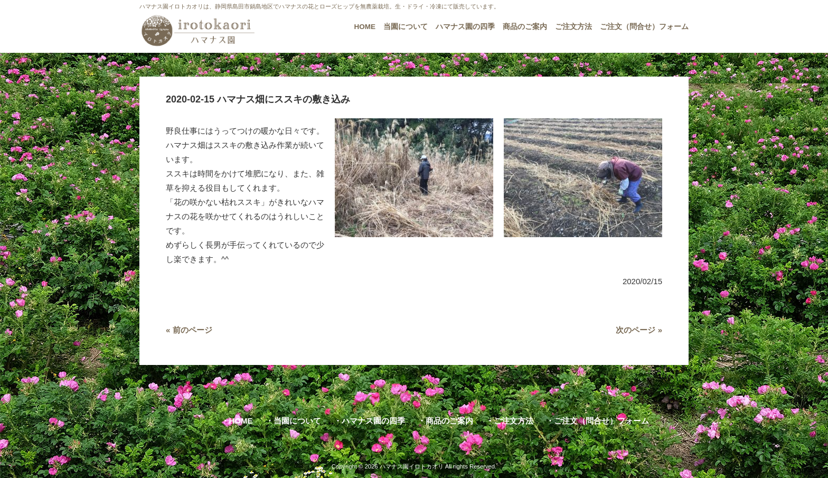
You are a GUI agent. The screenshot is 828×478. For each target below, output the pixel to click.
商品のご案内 (449, 420)
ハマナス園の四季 (373, 420)
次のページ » (639, 329)
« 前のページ (189, 329)
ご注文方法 (513, 420)
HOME (241, 420)
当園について (297, 420)
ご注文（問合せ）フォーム (601, 420)
